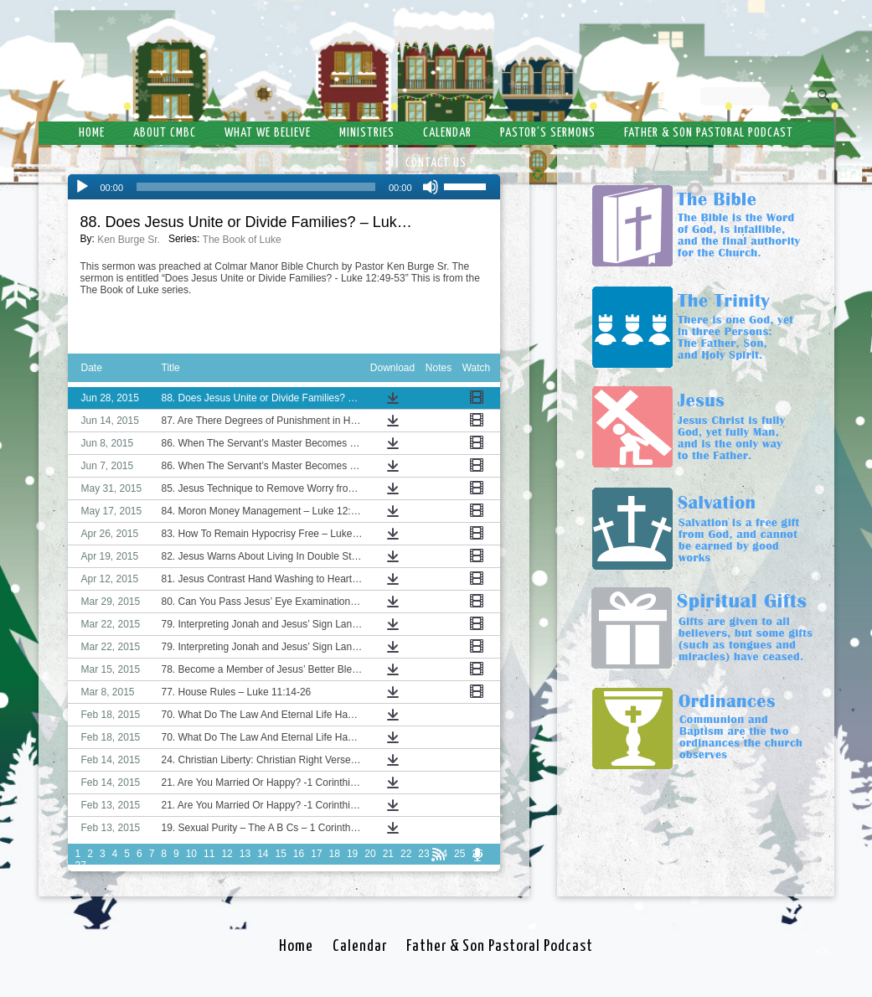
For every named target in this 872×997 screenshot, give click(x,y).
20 (369, 854)
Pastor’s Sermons (548, 133)
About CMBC (164, 133)
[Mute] (430, 186)
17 (316, 854)
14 (262, 854)
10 (191, 854)
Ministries (367, 133)
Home (92, 133)
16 (298, 854)
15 (280, 854)
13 (245, 854)
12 (226, 854)
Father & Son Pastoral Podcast (708, 133)
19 (352, 854)
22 (405, 854)
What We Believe (267, 133)
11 (209, 854)
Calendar (447, 133)
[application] (284, 186)
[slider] (256, 187)
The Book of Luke (242, 239)
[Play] (82, 186)
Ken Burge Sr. (128, 239)
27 (80, 865)
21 (388, 854)
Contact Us (436, 163)
